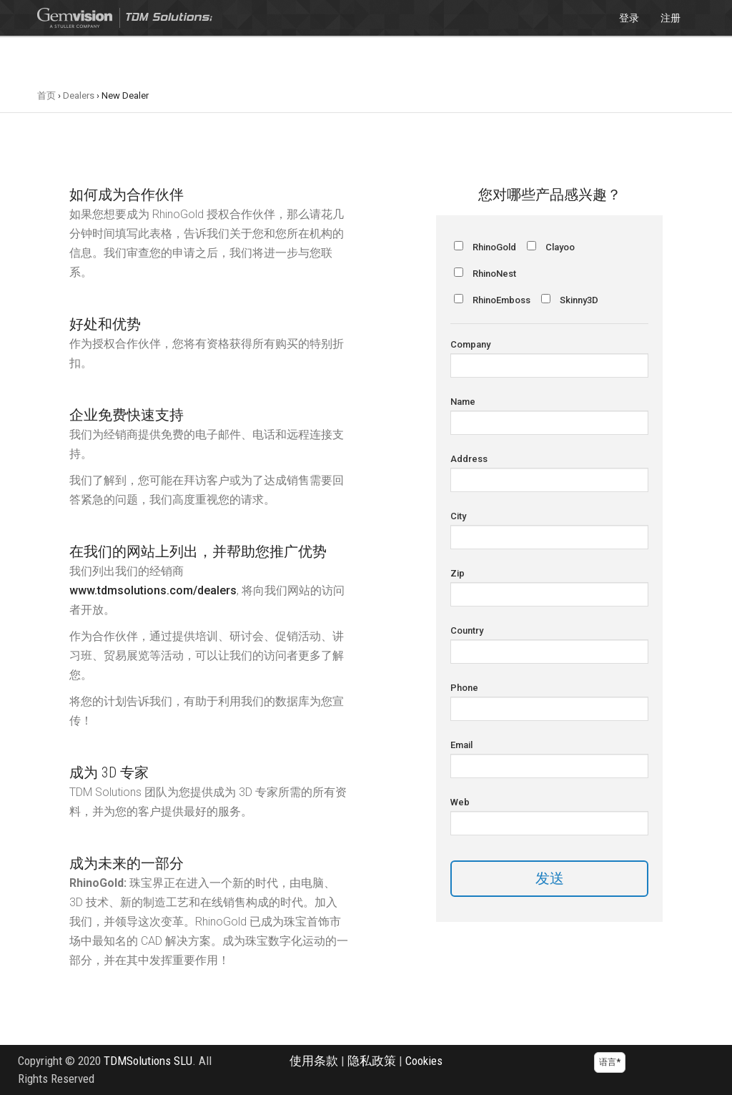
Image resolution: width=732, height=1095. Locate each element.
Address (469, 458)
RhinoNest (494, 273)
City (458, 516)
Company (470, 344)
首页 (46, 95)
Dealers (78, 95)
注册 (671, 18)
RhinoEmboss (501, 300)
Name (462, 401)
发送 (549, 878)
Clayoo (560, 247)
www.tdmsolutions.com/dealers (153, 590)
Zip (457, 573)
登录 (629, 18)
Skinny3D (579, 300)
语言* (609, 1062)
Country (466, 630)
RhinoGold (494, 247)
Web (460, 802)
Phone (464, 687)
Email (461, 745)
